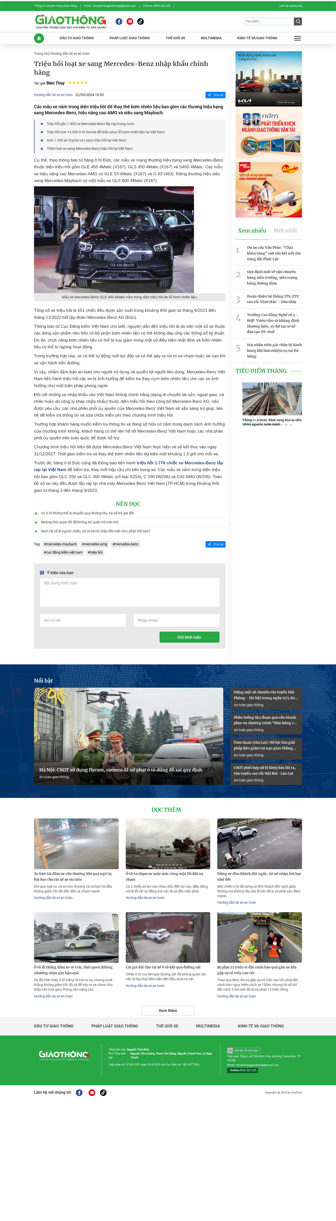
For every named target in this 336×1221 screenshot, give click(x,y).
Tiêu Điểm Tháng (261, 371)
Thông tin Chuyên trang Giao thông (55, 6)
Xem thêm (168, 1010)
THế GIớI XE (175, 38)
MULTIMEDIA (211, 38)
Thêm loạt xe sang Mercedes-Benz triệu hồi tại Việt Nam (89, 149)
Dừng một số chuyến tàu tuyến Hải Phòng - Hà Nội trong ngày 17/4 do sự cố (264, 695)
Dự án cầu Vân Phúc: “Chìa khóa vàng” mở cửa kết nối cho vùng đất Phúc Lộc (274, 253)
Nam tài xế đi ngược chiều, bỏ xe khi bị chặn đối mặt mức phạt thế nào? (95, 531)
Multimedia (208, 1026)
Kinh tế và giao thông (261, 1026)
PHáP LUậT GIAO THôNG (130, 38)
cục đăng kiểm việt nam (64, 552)
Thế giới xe (167, 1026)
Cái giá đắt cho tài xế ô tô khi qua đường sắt (163, 967)
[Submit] (298, 22)
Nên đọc (128, 504)
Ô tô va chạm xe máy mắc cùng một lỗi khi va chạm (164, 876)
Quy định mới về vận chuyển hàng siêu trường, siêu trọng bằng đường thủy (272, 278)
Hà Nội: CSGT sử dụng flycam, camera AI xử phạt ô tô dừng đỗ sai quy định (120, 770)
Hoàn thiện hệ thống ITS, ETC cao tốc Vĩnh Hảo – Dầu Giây (273, 299)
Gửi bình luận (189, 637)
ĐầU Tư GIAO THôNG (77, 38)
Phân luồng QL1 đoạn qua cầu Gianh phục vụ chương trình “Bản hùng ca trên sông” (265, 720)
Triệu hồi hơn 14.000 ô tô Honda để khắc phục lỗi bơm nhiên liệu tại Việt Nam (105, 132)
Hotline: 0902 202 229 (156, 6)
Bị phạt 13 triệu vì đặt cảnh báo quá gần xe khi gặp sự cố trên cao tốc (256, 970)
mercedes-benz (126, 544)
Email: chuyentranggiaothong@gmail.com (110, 6)
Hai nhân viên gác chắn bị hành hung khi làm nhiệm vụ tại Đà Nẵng (274, 351)
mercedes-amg (95, 544)
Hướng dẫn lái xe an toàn (70, 54)
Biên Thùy (55, 83)
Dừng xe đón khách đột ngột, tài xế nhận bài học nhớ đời (259, 876)
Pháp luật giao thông (115, 1026)
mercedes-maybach (61, 544)
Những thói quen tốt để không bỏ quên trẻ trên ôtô (79, 522)
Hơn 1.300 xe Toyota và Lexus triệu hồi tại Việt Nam (86, 140)
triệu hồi (96, 552)
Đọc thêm (166, 810)
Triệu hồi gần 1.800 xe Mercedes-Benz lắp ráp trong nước (90, 124)
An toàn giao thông (54, 777)
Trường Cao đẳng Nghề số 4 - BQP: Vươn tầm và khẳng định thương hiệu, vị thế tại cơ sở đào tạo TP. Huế (273, 323)
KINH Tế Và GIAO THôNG (257, 38)
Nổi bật (43, 681)
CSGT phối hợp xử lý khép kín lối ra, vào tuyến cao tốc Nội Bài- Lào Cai (265, 770)
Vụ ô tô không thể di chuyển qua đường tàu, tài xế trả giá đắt (87, 513)
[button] (246, 424)
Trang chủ (42, 54)
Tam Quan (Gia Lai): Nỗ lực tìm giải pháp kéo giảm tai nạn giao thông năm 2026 (264, 745)
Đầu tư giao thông (54, 1026)
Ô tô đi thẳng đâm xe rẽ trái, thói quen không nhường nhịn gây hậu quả (73, 970)
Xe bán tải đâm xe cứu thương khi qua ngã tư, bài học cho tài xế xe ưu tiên (73, 876)
